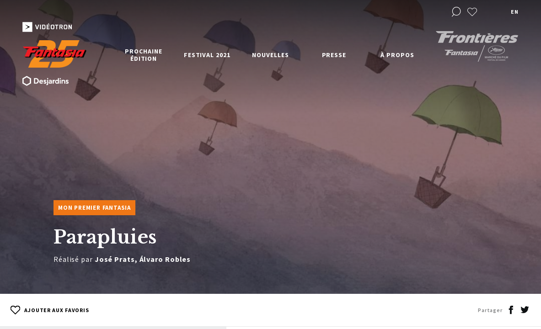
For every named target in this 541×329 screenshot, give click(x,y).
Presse (334, 55)
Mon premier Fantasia (94, 208)
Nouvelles (270, 55)
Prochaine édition (143, 55)
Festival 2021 (207, 55)
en (514, 11)
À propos (397, 55)
